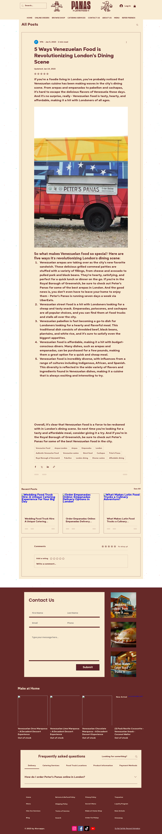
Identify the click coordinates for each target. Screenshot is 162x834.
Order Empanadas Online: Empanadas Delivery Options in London (81, 520)
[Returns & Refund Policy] (68, 797)
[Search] (68, 818)
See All (137, 489)
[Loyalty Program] (127, 804)
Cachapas (101, 453)
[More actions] (126, 42)
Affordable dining (116, 458)
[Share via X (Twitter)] (41, 467)
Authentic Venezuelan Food (47, 453)
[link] (135, 6)
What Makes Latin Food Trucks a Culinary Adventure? (121, 520)
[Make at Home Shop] (98, 811)
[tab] (32, 765)
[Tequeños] (127, 797)
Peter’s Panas (114, 453)
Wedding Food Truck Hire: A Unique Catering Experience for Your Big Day (40, 520)
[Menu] (38, 804)
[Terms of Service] (68, 811)
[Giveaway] (127, 818)
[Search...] (33, 5)
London (99, 448)
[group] (81, 718)
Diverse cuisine (98, 458)
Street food (88, 453)
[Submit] (87, 667)
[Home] (38, 797)
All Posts (30, 25)
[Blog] (38, 818)
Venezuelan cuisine (71, 453)
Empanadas (86, 448)
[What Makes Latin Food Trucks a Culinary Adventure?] (122, 504)
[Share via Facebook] (35, 467)
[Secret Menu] (98, 804)
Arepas (74, 448)
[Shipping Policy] (68, 804)
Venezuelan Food (43, 448)
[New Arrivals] (127, 811)
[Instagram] (74, 828)
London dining (82, 458)
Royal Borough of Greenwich (48, 458)
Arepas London (61, 448)
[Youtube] (92, 828)
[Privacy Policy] (98, 797)
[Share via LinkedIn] (48, 467)
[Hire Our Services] (38, 811)
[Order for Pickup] (98, 818)
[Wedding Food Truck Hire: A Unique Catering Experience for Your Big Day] (40, 504)
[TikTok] (86, 828)
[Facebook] (80, 828)
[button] (137, 25)
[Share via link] (54, 467)
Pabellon (68, 458)
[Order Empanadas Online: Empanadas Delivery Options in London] (81, 504)
